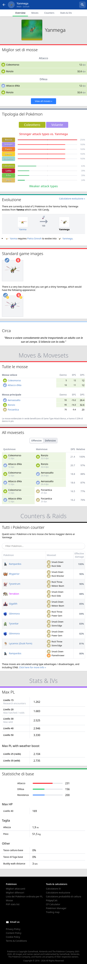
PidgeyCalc (52, 900)
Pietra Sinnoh (34, 238)
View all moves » (43, 101)
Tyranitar (11, 623)
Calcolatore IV (53, 888)
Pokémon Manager (56, 908)
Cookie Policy (13, 936)
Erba (8, 175)
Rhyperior (11, 573)
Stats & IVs (66, 12)
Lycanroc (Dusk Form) (17, 643)
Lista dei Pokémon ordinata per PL (24, 896)
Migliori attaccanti (15, 888)
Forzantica (13, 409)
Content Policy (13, 933)
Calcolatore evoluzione (58, 892)
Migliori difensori (15, 892)
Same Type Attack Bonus (55, 418)
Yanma (11, 238)
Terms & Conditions (16, 940)
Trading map (53, 912)
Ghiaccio (8, 158)
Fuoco (8, 149)
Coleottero (8, 166)
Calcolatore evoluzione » (72, 198)
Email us (15, 921)
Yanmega (64, 238)
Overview (20, 12)
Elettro (8, 153)
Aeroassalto (14, 400)
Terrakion (11, 593)
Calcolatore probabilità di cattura (63, 896)
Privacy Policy (13, 929)
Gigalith (10, 603)
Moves (34, 12)
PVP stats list (12, 904)
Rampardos (12, 563)
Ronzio (10, 71)
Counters (49, 12)
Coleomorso (12, 64)
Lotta (8, 170)
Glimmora (11, 613)
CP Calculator (53, 904)
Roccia (8, 139)
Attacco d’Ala (13, 85)
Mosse (9, 900)
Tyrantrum (11, 583)
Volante (8, 144)
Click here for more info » (32, 667)
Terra (8, 180)
